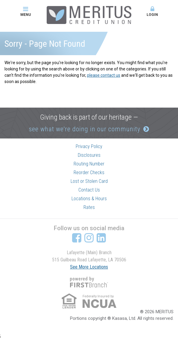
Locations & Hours (89, 198)
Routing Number (89, 164)
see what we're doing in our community (84, 129)
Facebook (76, 237)
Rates (89, 207)
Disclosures (89, 155)
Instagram (89, 237)
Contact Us (89, 190)
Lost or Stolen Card (89, 181)
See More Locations (89, 267)
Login (152, 11)
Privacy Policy (89, 146)
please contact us (103, 75)
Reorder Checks (89, 172)
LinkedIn (101, 237)
